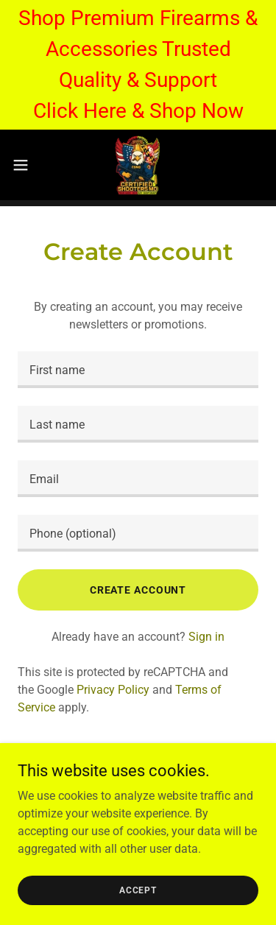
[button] (26, 165)
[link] (137, 165)
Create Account (138, 590)
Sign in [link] (206, 637)
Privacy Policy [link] (113, 690)
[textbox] (138, 369)
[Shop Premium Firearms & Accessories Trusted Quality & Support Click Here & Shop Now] (138, 65)
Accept (138, 889)
